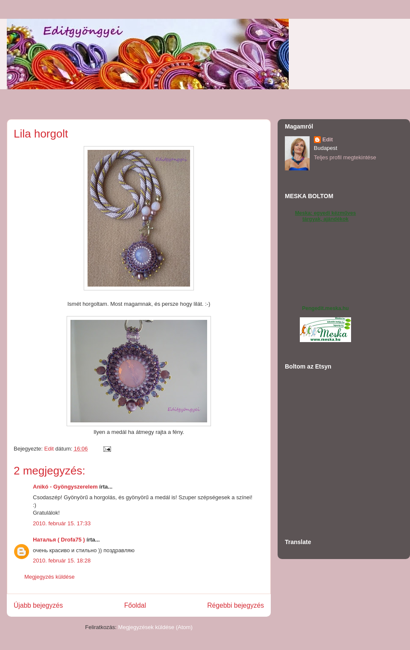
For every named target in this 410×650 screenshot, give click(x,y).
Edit (327, 139)
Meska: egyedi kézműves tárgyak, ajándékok (325, 216)
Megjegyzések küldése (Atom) (155, 627)
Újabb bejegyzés (38, 605)
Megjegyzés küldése (49, 577)
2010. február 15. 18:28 (62, 560)
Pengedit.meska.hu (325, 308)
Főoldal (135, 605)
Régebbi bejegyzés (235, 605)
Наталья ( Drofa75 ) (59, 539)
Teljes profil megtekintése (345, 157)
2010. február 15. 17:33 (62, 523)
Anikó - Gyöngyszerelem (65, 486)
